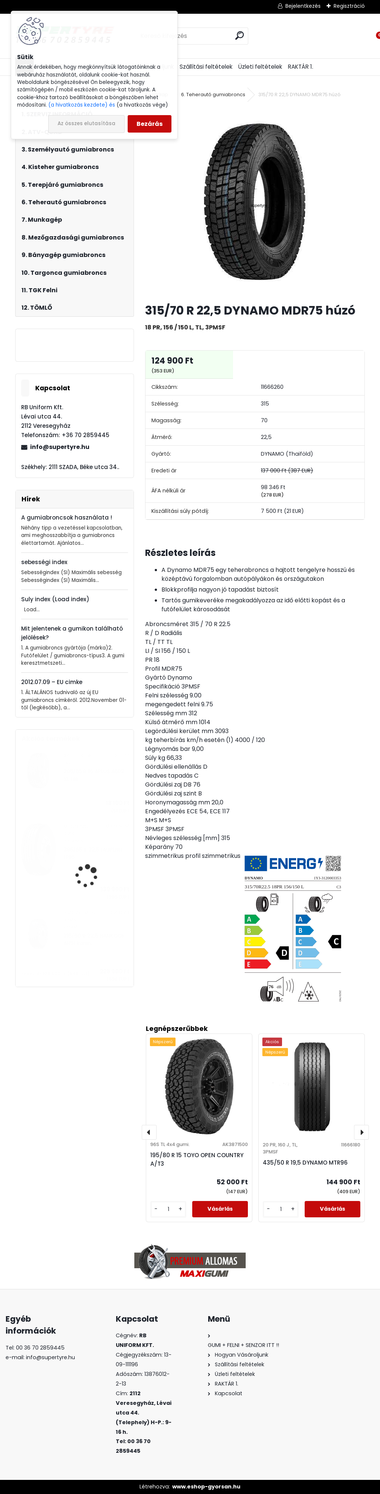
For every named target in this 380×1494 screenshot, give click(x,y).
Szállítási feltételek (206, 67)
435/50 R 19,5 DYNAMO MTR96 (305, 1162)
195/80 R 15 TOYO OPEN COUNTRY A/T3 (196, 1159)
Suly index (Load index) (55, 599)
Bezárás (150, 124)
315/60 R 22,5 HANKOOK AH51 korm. (94, 939)
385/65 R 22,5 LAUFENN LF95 (92, 853)
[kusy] (168, 1209)
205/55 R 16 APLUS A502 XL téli (93, 775)
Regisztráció (349, 6)
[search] (239, 35)
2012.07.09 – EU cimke (51, 682)
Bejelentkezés (303, 6)
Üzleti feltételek (260, 67)
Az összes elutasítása (86, 123)
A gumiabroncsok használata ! (66, 517)
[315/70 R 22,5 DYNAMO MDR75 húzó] (254, 201)
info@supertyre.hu (59, 447)
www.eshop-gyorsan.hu (206, 1486)
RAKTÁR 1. (300, 67)
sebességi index (44, 562)
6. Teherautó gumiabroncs (213, 94)
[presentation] (149, 1132)
